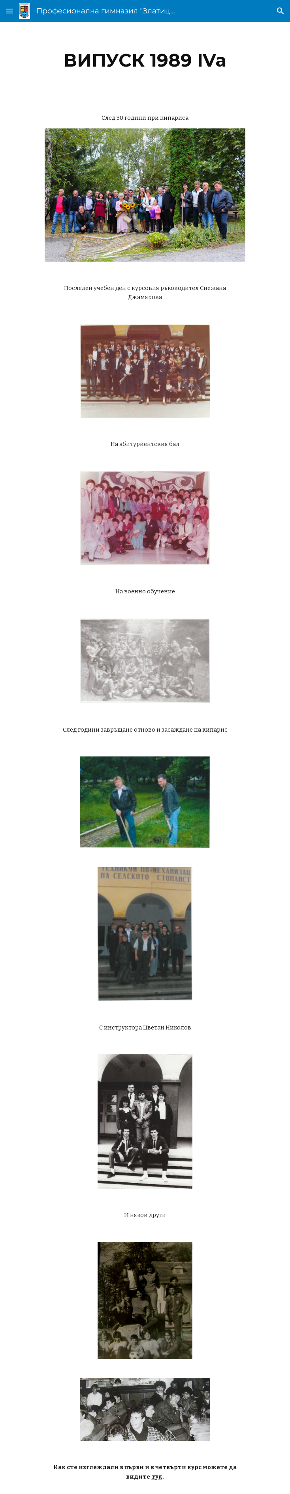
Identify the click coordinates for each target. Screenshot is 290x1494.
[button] (9, 11)
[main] (145, 60)
